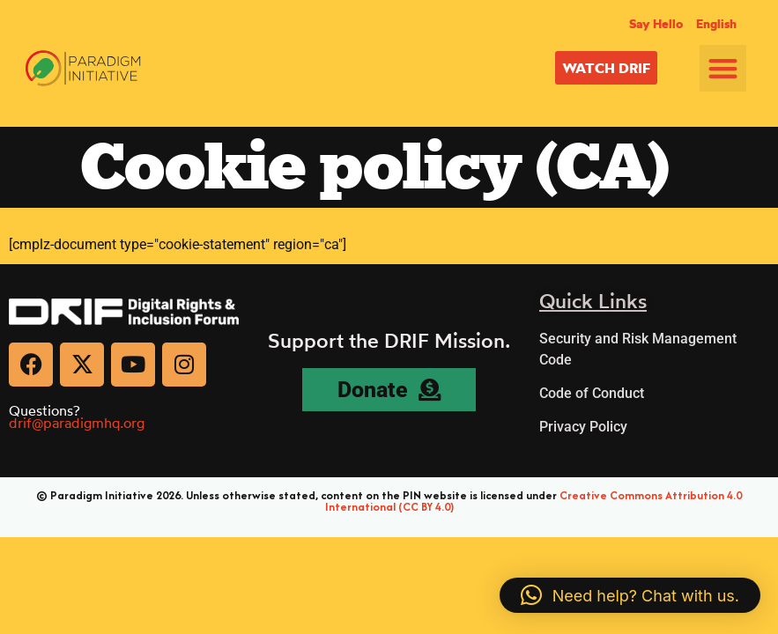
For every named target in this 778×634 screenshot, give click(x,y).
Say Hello (656, 24)
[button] (723, 68)
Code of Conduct (591, 393)
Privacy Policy (583, 426)
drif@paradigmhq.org (76, 422)
